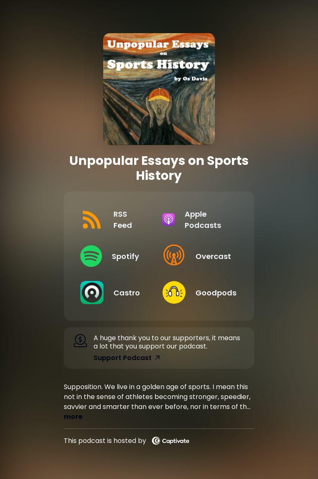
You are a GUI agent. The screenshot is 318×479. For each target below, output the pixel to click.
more (73, 416)
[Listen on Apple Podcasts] (196, 220)
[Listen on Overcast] (196, 256)
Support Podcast (127, 358)
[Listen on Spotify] (114, 256)
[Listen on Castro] (114, 292)
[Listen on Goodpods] (196, 292)
